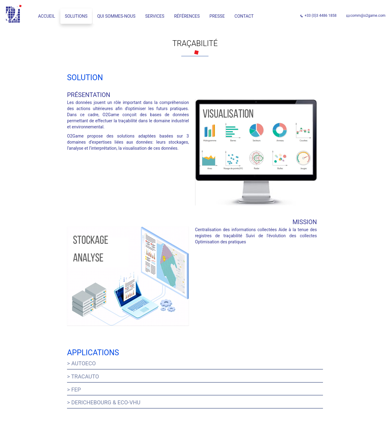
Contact (244, 16)
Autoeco (83, 363)
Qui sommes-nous (116, 16)
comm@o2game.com (368, 15)
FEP (76, 389)
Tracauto (85, 376)
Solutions (76, 16)
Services (155, 16)
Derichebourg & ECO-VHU (105, 402)
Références (187, 16)
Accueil (46, 16)
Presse (217, 16)
